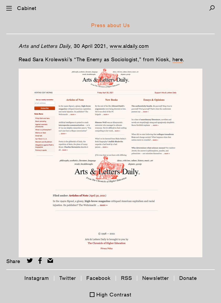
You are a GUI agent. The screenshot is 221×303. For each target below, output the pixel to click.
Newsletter (155, 278)
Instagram (36, 278)
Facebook (98, 278)
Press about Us (110, 25)
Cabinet (26, 8)
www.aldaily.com (129, 46)
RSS (126, 278)
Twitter (67, 278)
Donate (188, 278)
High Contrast (113, 294)
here (177, 59)
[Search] (212, 8)
